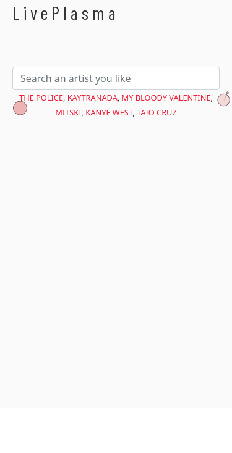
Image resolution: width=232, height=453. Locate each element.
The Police (41, 97)
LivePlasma (65, 12)
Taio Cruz (157, 112)
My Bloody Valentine (166, 97)
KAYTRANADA (92, 97)
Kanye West (108, 112)
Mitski (68, 112)
